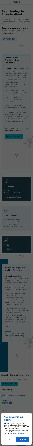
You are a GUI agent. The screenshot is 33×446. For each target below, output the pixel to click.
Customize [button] (9, 439)
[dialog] (16, 429)
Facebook (20, 433)
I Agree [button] (22, 439)
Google (12, 433)
